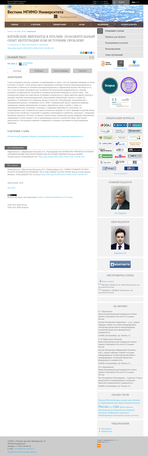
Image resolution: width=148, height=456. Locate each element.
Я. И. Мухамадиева (42, 45)
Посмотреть (106, 428)
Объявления (102, 24)
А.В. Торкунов (120, 213)
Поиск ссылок (108, 281)
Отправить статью (114, 31)
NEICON (115, 440)
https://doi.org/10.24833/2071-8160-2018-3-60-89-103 (61, 156)
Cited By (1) (82, 71)
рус (137, 2)
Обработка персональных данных (22, 452)
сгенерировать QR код (24, 64)
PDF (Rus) (11, 64)
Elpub (107, 442)
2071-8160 (100, 1)
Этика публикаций (114, 55)
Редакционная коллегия (116, 43)
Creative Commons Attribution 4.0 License (54, 197)
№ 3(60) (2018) (20, 31)
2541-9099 (100, 3)
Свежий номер (59, 24)
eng (133, 2)
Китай (17, 136)
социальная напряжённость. (71, 136)
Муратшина (31, 31)
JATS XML (11, 188)
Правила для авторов (115, 37)
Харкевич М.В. (120, 253)
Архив (82, 24)
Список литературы (60, 71)
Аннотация (17, 71)
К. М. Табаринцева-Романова (27, 45)
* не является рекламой (120, 69)
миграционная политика (48, 136)
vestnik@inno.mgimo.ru (24, 448)
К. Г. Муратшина (13, 45)
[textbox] (31, 16)
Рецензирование (112, 49)
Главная (14, 24)
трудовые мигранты (28, 136)
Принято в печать (129, 24)
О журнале (35, 24)
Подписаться (106, 431)
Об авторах (39, 71)
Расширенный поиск (68, 17)
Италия (11, 136)
